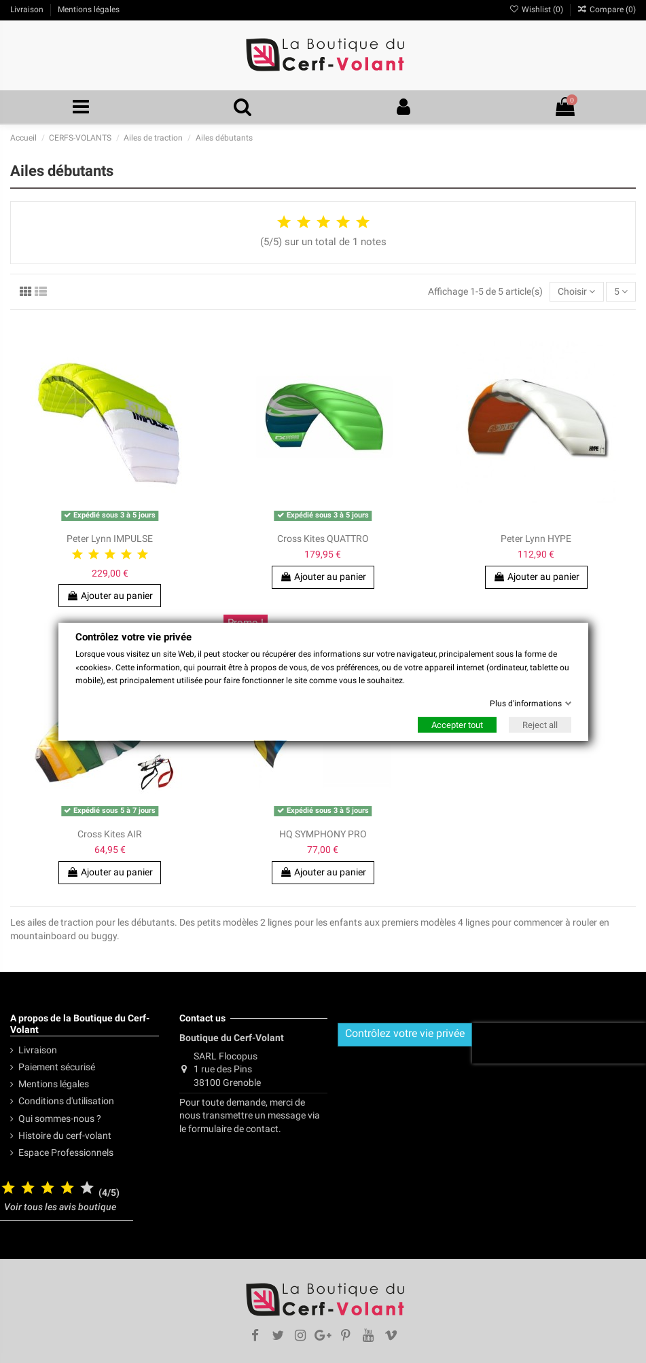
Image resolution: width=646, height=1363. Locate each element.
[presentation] (559, 1043)
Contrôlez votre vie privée (405, 1033)
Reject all (540, 725)
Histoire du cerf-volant (64, 1135)
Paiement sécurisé (56, 1066)
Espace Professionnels (65, 1152)
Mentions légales (53, 1083)
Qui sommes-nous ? (59, 1118)
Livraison (37, 1049)
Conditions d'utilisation (66, 1100)
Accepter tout (457, 725)
